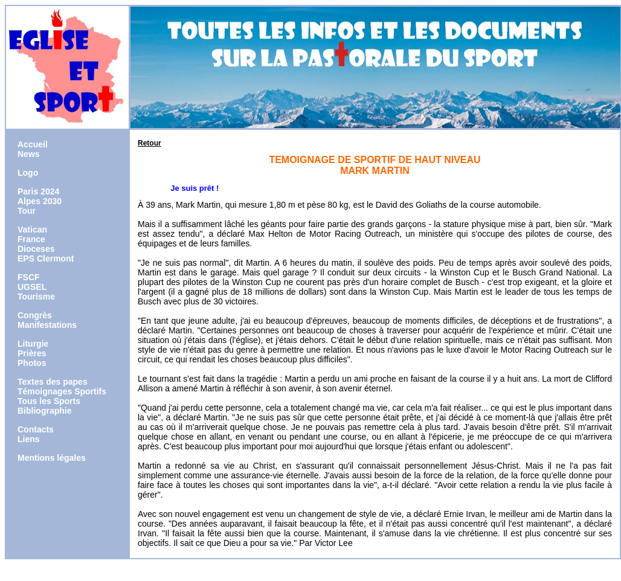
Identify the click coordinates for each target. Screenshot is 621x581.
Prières (32, 353)
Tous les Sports (49, 401)
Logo (28, 173)
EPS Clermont (46, 258)
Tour (27, 211)
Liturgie (33, 343)
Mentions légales (52, 458)
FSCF (29, 277)
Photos (32, 363)
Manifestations (47, 325)
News (29, 154)
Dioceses (36, 249)
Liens (29, 439)
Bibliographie (44, 411)
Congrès (35, 315)
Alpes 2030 (40, 201)
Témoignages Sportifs (62, 391)
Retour (149, 143)
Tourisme (36, 296)
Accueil (33, 144)
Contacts (36, 429)
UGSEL (32, 287)
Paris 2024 (38, 191)
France (31, 239)
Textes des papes (53, 382)
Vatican (32, 229)
